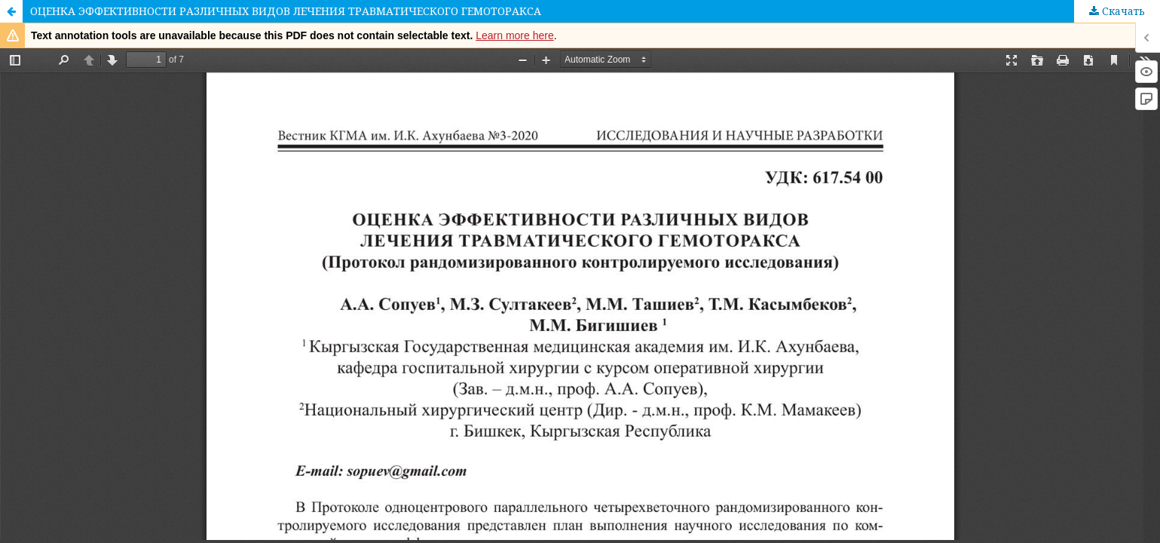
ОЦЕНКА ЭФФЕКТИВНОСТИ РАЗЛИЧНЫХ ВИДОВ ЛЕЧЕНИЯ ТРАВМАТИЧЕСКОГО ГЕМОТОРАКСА (285, 11)
